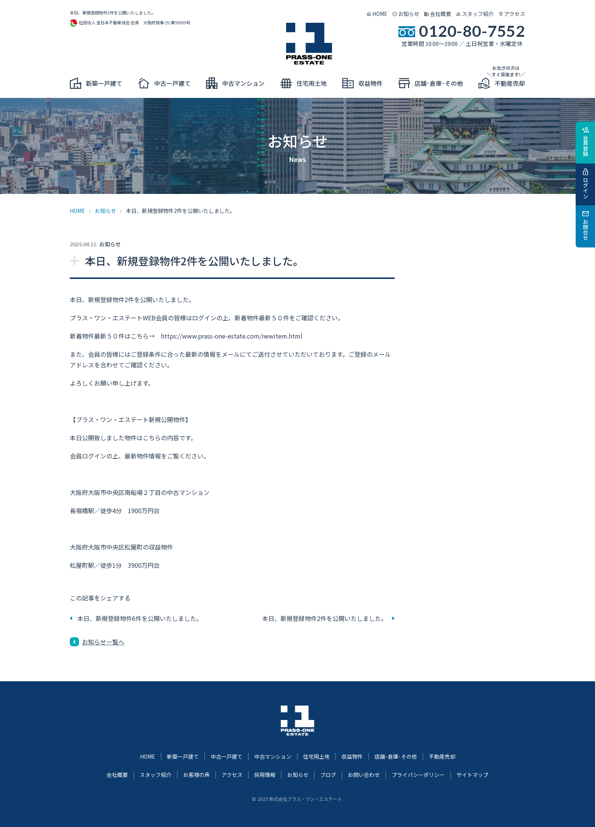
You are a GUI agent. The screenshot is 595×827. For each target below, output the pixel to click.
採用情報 (264, 774)
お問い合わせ (364, 774)
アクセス (514, 13)
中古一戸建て (226, 756)
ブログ (328, 774)
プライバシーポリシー (418, 774)
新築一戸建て (183, 756)
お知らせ (408, 13)
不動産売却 (442, 756)
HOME (379, 13)
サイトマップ (472, 774)
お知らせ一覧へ (103, 641)
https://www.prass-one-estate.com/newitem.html (231, 335)
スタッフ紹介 (478, 13)
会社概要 (440, 13)
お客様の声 (196, 774)
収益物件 (352, 756)
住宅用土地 (316, 756)
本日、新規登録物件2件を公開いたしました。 (324, 618)
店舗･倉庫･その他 (396, 756)
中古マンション (272, 756)
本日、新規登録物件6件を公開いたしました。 (139, 618)
